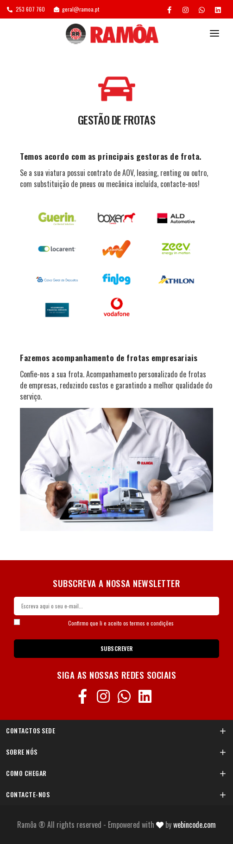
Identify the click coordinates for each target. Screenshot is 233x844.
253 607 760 (26, 9)
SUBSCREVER (117, 648)
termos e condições (152, 623)
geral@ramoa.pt (77, 9)
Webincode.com (194, 824)
